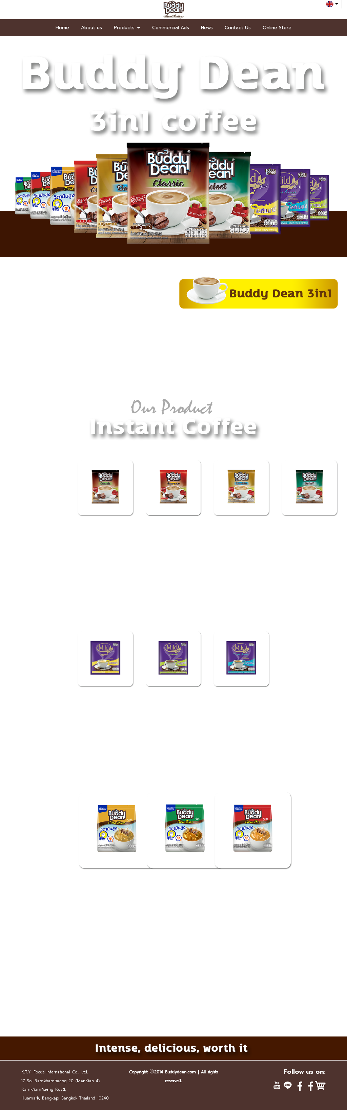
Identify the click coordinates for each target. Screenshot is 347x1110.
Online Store (277, 27)
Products (127, 27)
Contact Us (238, 27)
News (207, 27)
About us (91, 27)
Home (62, 27)
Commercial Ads (170, 27)
